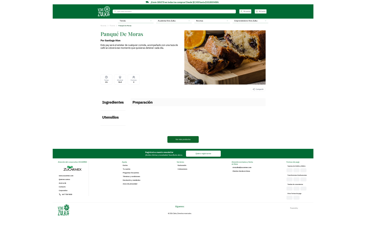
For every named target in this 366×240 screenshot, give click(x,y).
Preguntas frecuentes (131, 173)
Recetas (103, 26)
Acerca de (62, 183)
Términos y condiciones (131, 176)
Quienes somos (64, 179)
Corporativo (63, 190)
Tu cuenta (126, 169)
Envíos (125, 165)
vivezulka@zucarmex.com (241, 167)
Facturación (182, 165)
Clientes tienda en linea (241, 171)
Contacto (62, 187)
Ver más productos (183, 139)
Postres (112, 26)
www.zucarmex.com (66, 176)
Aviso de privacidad (130, 184)
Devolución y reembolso (131, 180)
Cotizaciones (182, 169)
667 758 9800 (67, 194)
